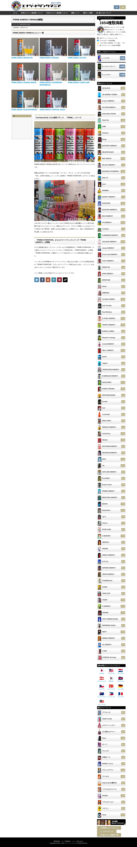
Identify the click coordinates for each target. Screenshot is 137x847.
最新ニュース (75, 13)
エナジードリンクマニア (70, 843)
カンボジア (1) (120, 680)
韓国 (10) (111, 680)
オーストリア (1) (102, 680)
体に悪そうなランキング (103, 13)
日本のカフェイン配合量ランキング (57, 13)
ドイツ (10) (120, 688)
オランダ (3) (120, 672)
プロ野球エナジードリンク (109, 828)
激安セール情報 (87, 13)
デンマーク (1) (111, 688)
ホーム (15, 13)
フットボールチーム (107, 831)
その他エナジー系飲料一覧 (109, 835)
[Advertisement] (64, 297)
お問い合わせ (79, 841)
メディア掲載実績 (65, 841)
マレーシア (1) (102, 703)
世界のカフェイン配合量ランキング (31, 13)
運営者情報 (56, 841)
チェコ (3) (101, 688)
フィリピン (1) (111, 696)
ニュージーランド (101, 696)
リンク (73, 841)
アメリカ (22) (111, 672)
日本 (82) (101, 672)
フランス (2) (120, 696)
